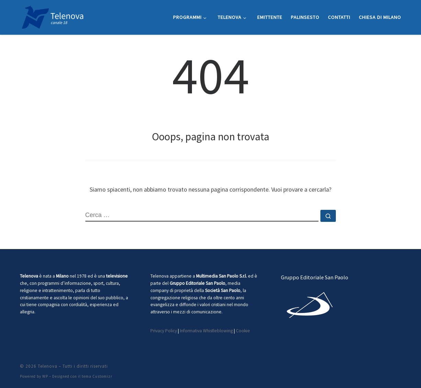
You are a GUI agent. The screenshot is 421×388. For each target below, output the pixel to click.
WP (45, 376)
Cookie (243, 331)
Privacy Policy (163, 331)
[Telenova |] (52, 16)
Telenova (47, 366)
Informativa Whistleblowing (206, 331)
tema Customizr (97, 376)
